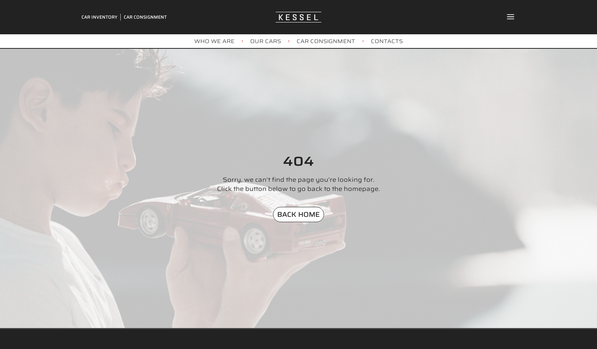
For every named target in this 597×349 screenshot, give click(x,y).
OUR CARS (265, 41)
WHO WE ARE (214, 41)
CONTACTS (387, 41)
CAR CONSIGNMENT (326, 41)
